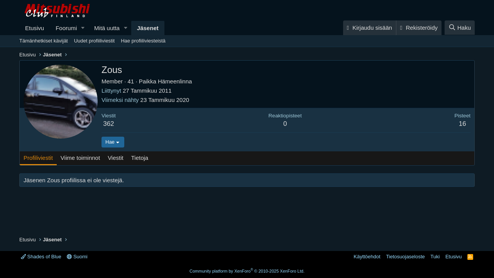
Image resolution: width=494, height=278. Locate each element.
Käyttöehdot (367, 256)
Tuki (435, 256)
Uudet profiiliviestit (94, 41)
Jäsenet (148, 28)
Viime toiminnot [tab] (80, 157)
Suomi (77, 256)
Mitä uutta (107, 28)
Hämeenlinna (175, 81)
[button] (83, 28)
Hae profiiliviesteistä (143, 41)
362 (108, 123)
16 (462, 123)
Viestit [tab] (116, 157)
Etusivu (34, 28)
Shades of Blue (41, 256)
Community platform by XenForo (247, 271)
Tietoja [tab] (139, 157)
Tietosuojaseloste (405, 256)
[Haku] (460, 27)
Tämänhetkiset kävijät (43, 41)
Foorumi (66, 28)
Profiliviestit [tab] (38, 157)
